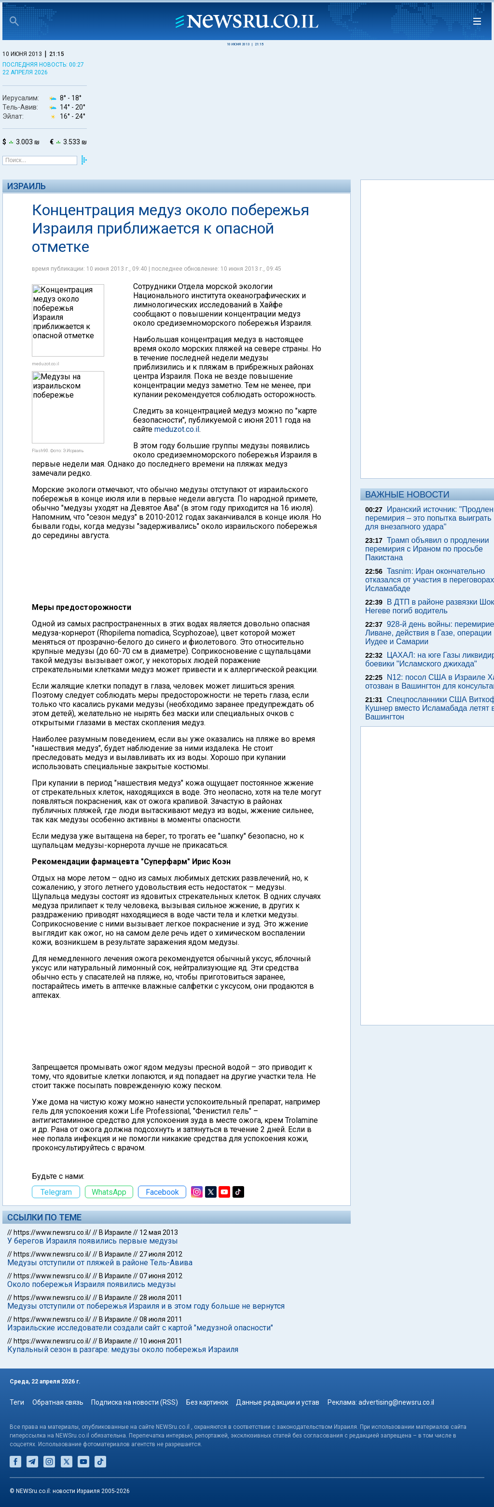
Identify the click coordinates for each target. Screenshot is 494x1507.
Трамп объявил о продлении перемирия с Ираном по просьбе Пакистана (427, 549)
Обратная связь (57, 1402)
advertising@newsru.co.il (396, 1402)
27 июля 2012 (160, 1254)
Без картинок (207, 1402)
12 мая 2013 (158, 1232)
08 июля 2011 (160, 1319)
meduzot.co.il (176, 429)
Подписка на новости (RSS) (134, 1402)
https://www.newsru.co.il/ (52, 1232)
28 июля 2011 (160, 1297)
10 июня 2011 (160, 1341)
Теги (17, 1402)
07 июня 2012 (160, 1276)
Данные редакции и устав (277, 1402)
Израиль (26, 186)
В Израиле (115, 1232)
